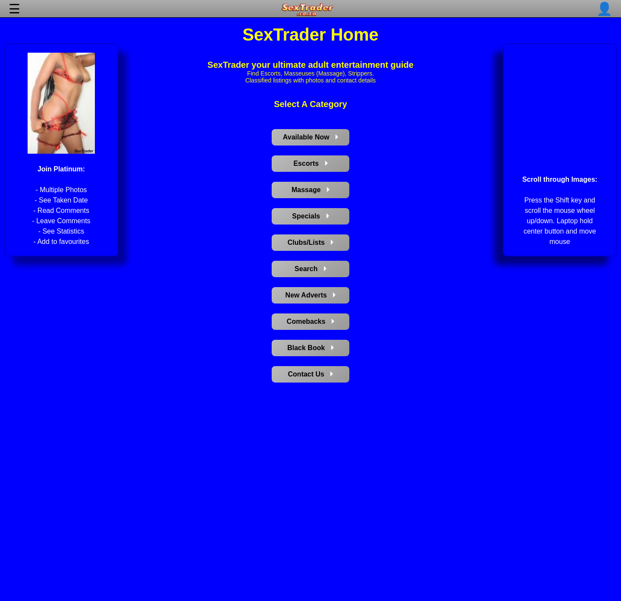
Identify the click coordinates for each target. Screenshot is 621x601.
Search (310, 268)
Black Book (310, 347)
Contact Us (310, 374)
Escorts (310, 163)
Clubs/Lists (311, 242)
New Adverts (310, 295)
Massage (310, 189)
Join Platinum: (61, 169)
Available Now (310, 137)
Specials (310, 216)
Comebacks (310, 321)
